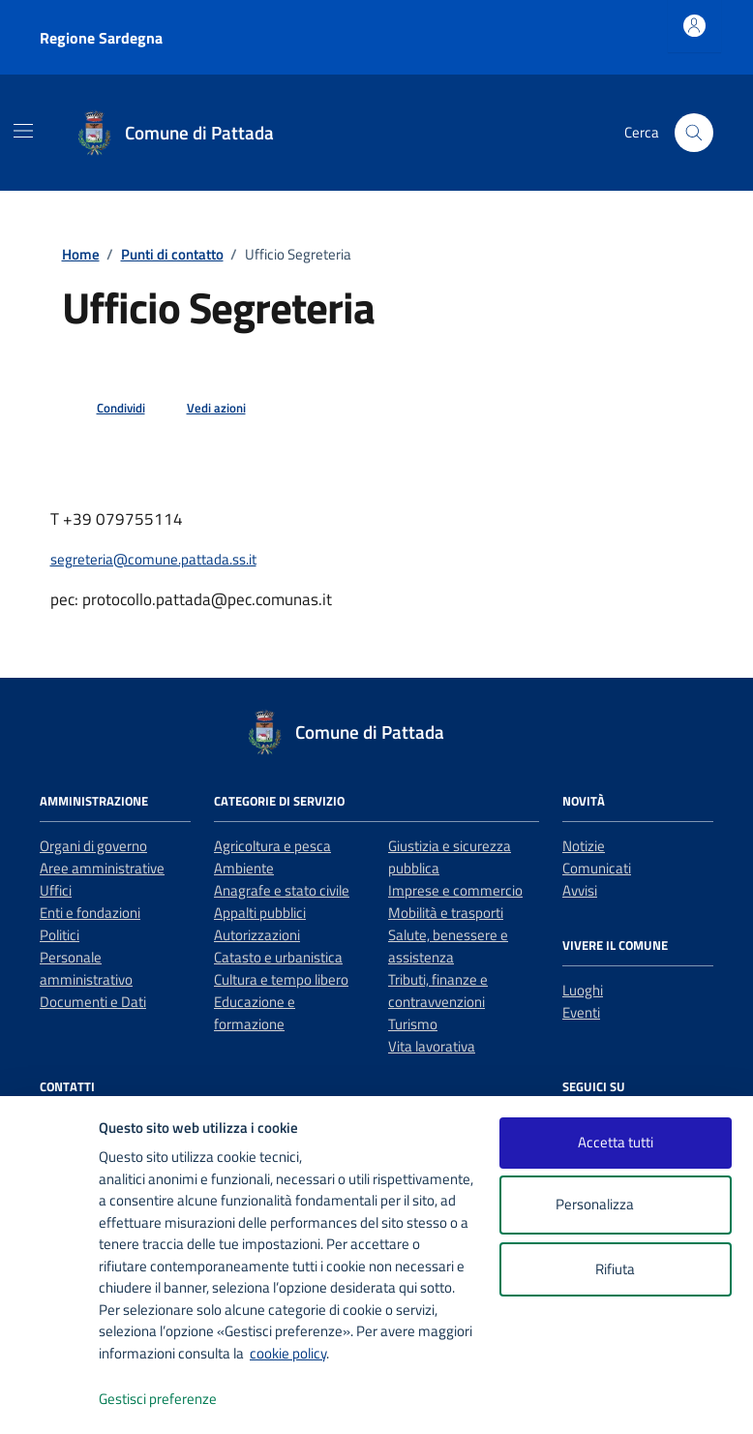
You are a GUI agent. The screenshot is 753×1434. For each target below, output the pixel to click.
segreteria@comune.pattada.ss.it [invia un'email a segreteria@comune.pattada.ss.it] (153, 559)
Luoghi (582, 990)
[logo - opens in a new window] (50, 1400)
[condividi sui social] (105, 408)
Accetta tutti (615, 1142)
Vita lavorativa (431, 1046)
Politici (59, 935)
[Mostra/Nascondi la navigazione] (23, 130)
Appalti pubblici (260, 912)
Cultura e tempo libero (281, 979)
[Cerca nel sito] (694, 132)
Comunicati (596, 868)
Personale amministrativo (86, 968)
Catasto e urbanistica (278, 957)
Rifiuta (615, 1269)
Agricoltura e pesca (272, 846)
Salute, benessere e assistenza (448, 946)
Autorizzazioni (257, 935)
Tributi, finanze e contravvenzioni (438, 990)
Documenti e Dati (93, 1002)
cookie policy (288, 1353)
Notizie (583, 846)
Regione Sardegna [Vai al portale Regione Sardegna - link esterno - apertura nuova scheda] (101, 37)
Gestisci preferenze (178, 1400)
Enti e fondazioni (90, 912)
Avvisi (579, 890)
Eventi (581, 1012)
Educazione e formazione (254, 1013)
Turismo (412, 1024)
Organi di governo (93, 846)
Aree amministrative (102, 868)
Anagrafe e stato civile (281, 890)
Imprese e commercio (455, 890)
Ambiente (244, 868)
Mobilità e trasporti (445, 912)
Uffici (56, 890)
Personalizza (615, 1205)
